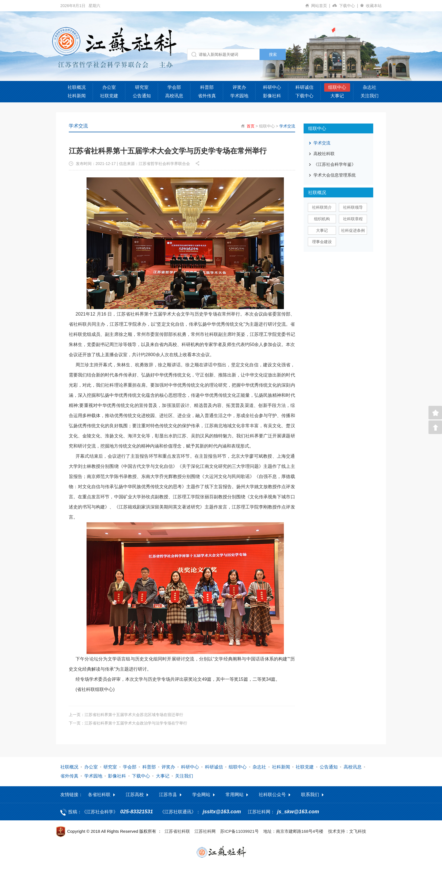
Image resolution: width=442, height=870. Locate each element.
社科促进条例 (353, 230)
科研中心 (272, 87)
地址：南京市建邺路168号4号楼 (293, 831)
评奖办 (239, 87)
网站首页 (321, 5)
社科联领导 (353, 207)
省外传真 (207, 95)
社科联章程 (353, 219)
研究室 (142, 87)
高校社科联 (324, 153)
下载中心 (349, 5)
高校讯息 (174, 95)
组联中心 (337, 87)
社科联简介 (322, 207)
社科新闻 (77, 95)
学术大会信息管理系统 (334, 175)
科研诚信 (304, 87)
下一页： (128, 723)
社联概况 (77, 87)
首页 (251, 126)
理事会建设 (322, 241)
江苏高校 (135, 794)
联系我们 (310, 794)
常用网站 (235, 794)
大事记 (337, 95)
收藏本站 (374, 5)
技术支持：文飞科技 (347, 831)
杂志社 (369, 87)
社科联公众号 (272, 794)
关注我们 (370, 95)
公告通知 (142, 95)
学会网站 (201, 794)
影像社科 (272, 95)
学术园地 (239, 95)
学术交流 (287, 126)
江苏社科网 (205, 831)
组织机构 (322, 219)
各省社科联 (99, 794)
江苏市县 (168, 794)
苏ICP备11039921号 (239, 831)
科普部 (207, 87)
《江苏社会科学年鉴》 (334, 164)
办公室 (109, 87)
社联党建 (109, 95)
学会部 (174, 87)
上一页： (126, 714)
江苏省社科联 (177, 831)
